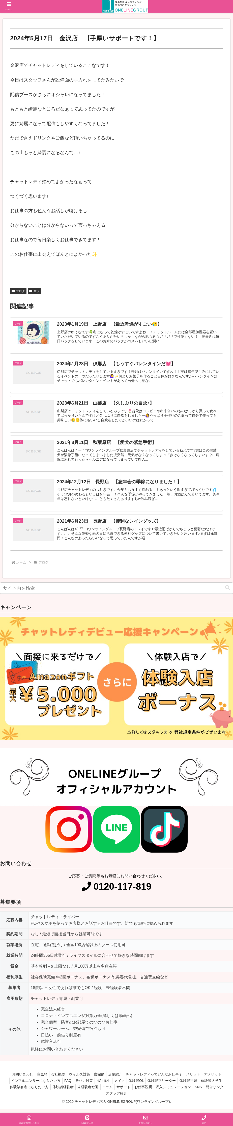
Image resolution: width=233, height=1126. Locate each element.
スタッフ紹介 (128, 1098)
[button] (227, 592)
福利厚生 (102, 1085)
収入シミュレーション (188, 1091)
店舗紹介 (117, 1079)
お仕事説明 (156, 1091)
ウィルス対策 (78, 1079)
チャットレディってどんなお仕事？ (158, 1079)
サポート (135, 1091)
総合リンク (103, 1098)
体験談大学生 (217, 1085)
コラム (117, 1091)
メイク (119, 1085)
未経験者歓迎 (96, 1091)
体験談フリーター (165, 1085)
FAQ (63, 1085)
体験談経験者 (69, 1091)
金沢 (34, 291)
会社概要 (56, 1079)
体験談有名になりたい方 (34, 1091)
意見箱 (38, 1079)
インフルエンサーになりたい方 (29, 1085)
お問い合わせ (16, 1079)
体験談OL (137, 1085)
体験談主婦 (193, 1085)
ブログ (18, 291)
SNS (214, 1091)
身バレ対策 (81, 1085)
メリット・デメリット (209, 1079)
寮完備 (100, 1079)
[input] (116, 592)
